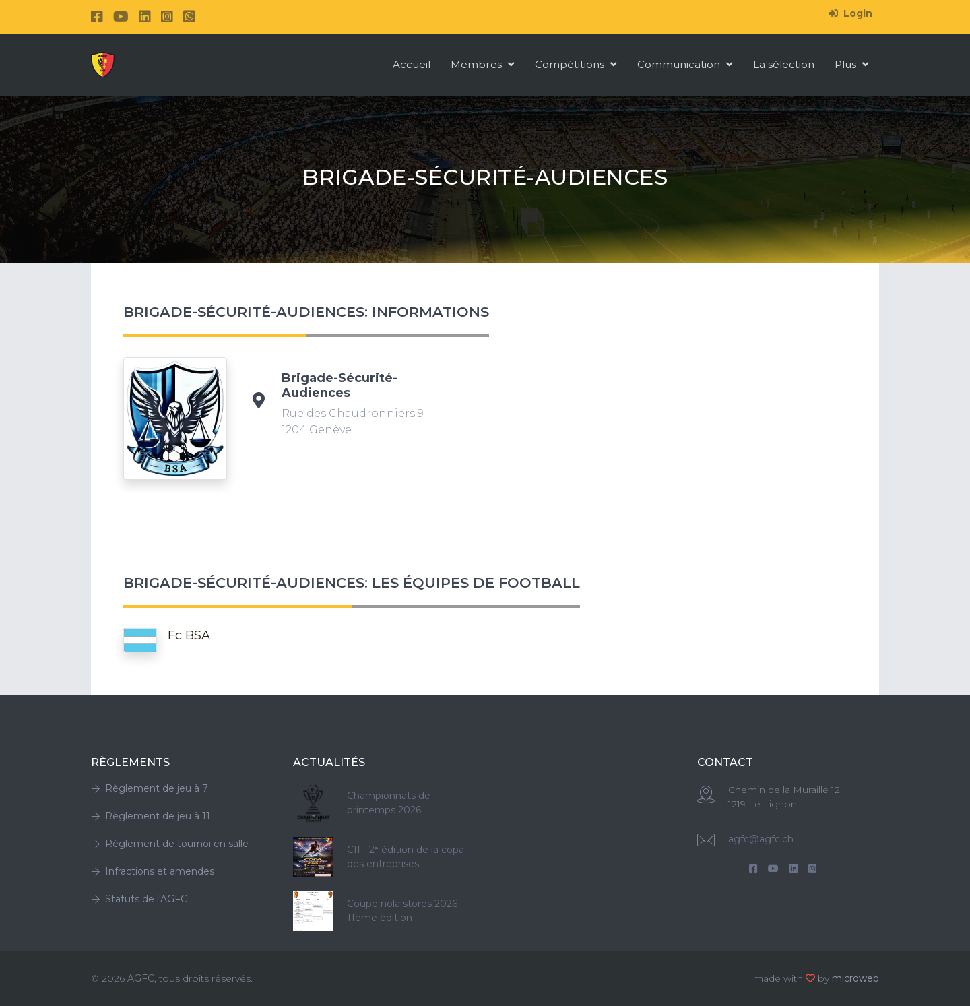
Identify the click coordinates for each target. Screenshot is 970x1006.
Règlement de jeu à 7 (149, 788)
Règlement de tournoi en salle (170, 844)
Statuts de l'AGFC (139, 899)
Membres (483, 64)
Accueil (411, 64)
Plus (852, 64)
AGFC (140, 978)
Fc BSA (189, 635)
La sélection (783, 64)
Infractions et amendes (152, 871)
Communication (685, 64)
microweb (855, 978)
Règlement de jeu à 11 (150, 816)
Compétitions (576, 64)
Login (850, 13)
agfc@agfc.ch (761, 839)
